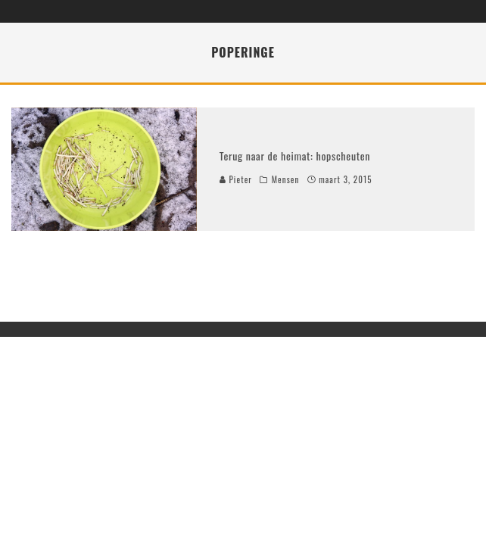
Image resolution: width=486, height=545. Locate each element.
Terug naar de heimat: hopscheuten (295, 156)
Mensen (286, 179)
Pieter (236, 179)
